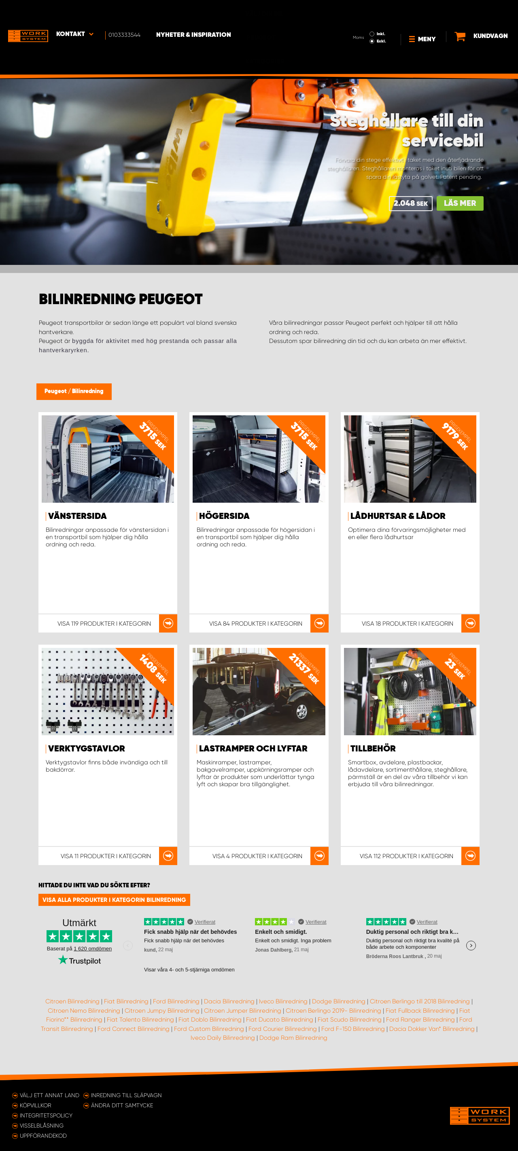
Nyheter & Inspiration (194, 12)
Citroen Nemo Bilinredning (84, 1010)
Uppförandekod (43, 1135)
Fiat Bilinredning (126, 1001)
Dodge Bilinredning (338, 1001)
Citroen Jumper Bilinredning (242, 1010)
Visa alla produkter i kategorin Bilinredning (114, 899)
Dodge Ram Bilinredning (293, 1037)
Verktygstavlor (86, 749)
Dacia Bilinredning (229, 1001)
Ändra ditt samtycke (122, 1105)
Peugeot (56, 391)
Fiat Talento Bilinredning (140, 1019)
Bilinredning (88, 391)
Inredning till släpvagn (126, 1095)
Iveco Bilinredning (283, 1001)
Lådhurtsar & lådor (398, 516)
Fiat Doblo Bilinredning (210, 1019)
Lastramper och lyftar (253, 749)
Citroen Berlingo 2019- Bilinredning (333, 1010)
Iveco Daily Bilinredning (223, 1037)
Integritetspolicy (46, 1115)
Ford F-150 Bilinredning (353, 1029)
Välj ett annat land (49, 1095)
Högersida (224, 516)
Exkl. (358, 19)
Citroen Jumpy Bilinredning (162, 1010)
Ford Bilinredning (176, 1001)
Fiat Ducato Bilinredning (279, 1019)
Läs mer (460, 203)
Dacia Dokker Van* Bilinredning (432, 1029)
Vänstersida (77, 516)
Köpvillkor (35, 1105)
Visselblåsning (42, 1125)
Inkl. (357, 11)
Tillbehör (373, 749)
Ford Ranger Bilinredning (420, 1019)
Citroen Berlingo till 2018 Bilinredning (420, 1001)
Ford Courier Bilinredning (282, 1029)
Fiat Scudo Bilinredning (350, 1019)
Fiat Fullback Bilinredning (420, 1010)
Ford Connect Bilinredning (134, 1029)
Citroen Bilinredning (72, 1001)
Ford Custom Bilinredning (209, 1029)
